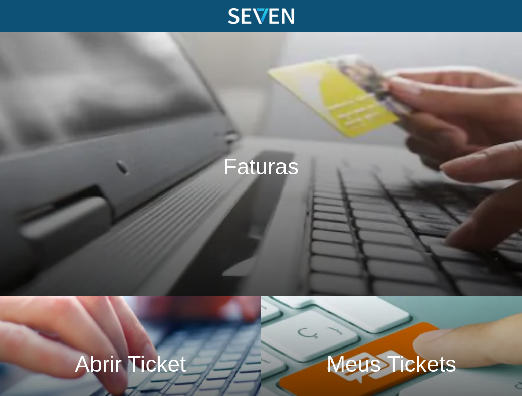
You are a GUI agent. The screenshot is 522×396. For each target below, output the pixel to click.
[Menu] (16, 16)
